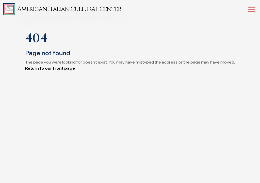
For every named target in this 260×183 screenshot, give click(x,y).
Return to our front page (50, 68)
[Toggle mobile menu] (252, 10)
